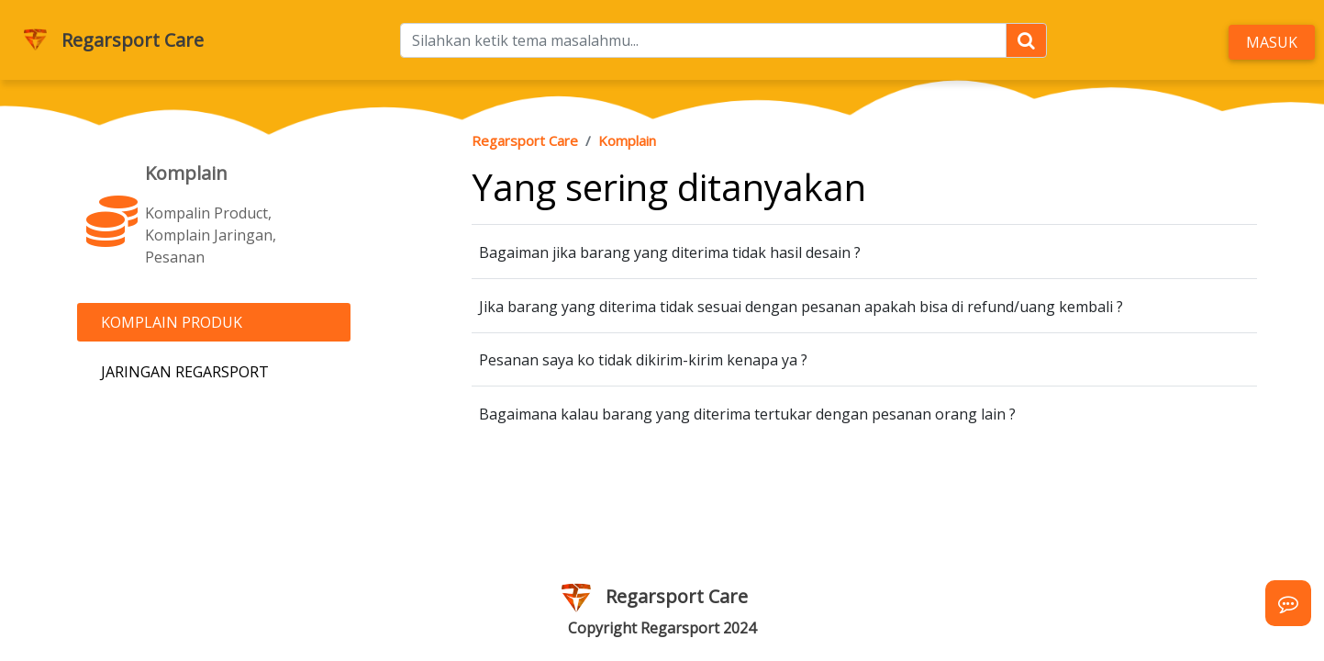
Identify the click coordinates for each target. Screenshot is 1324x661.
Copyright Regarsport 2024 (662, 628)
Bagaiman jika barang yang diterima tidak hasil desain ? (670, 252)
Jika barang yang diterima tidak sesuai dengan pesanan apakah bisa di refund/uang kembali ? (801, 307)
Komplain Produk (171, 322)
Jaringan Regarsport (185, 372)
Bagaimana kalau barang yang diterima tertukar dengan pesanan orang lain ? (747, 414)
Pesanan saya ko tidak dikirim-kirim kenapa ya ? (643, 360)
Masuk (1271, 42)
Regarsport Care (132, 40)
